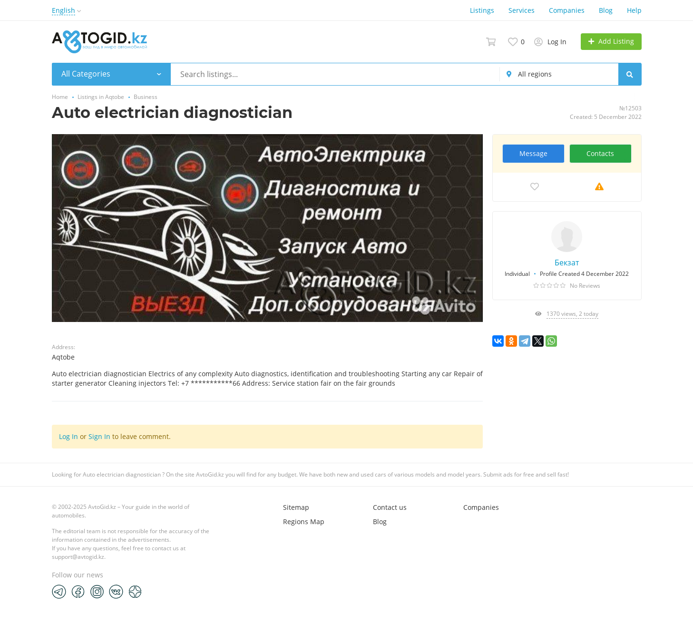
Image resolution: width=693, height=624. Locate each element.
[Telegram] (59, 591)
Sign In (99, 436)
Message (533, 153)
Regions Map (303, 521)
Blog (606, 10)
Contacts (600, 153)
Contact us (390, 507)
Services (521, 10)
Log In (68, 436)
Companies (567, 10)
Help (634, 10)
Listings (482, 10)
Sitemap (296, 507)
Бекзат (567, 262)
